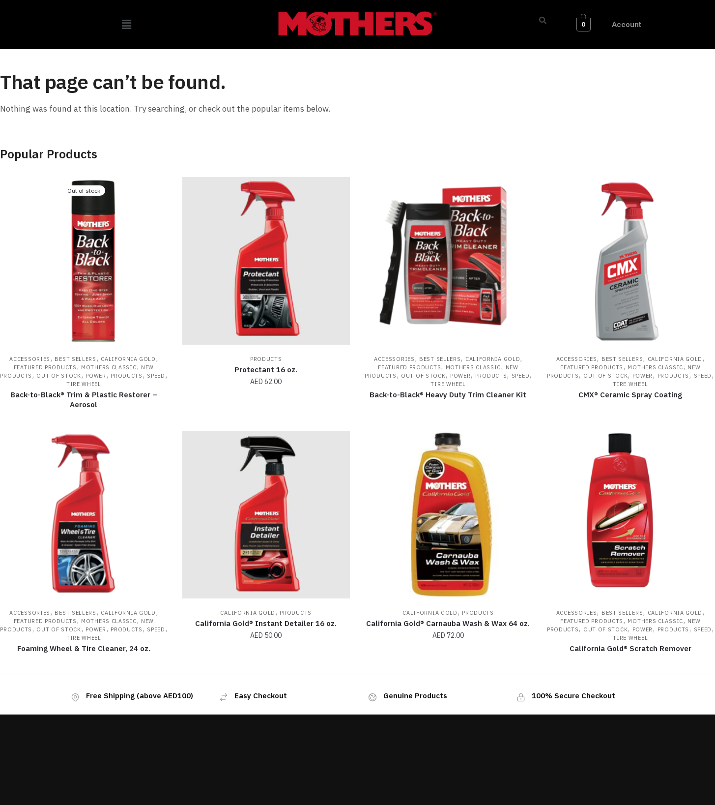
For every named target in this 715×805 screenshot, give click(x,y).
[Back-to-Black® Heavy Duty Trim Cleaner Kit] (448, 261)
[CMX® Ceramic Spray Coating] (630, 261)
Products (127, 375)
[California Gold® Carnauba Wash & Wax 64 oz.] (448, 514)
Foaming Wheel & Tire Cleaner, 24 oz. (83, 648)
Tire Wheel (83, 384)
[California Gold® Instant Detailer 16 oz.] (266, 514)
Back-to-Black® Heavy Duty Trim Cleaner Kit (448, 394)
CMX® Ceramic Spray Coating (630, 394)
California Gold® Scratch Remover (630, 648)
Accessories (29, 359)
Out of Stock (58, 375)
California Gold (128, 359)
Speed (156, 375)
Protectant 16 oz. (265, 369)
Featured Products (45, 367)
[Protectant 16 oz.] (266, 261)
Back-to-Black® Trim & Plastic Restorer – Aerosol (83, 399)
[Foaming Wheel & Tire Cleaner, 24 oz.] (84, 514)
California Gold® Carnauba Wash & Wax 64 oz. (448, 623)
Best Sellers (75, 359)
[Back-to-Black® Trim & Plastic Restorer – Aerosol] (84, 261)
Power (96, 375)
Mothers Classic (109, 367)
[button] (126, 24)
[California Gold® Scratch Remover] (630, 514)
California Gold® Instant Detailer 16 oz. (266, 623)
